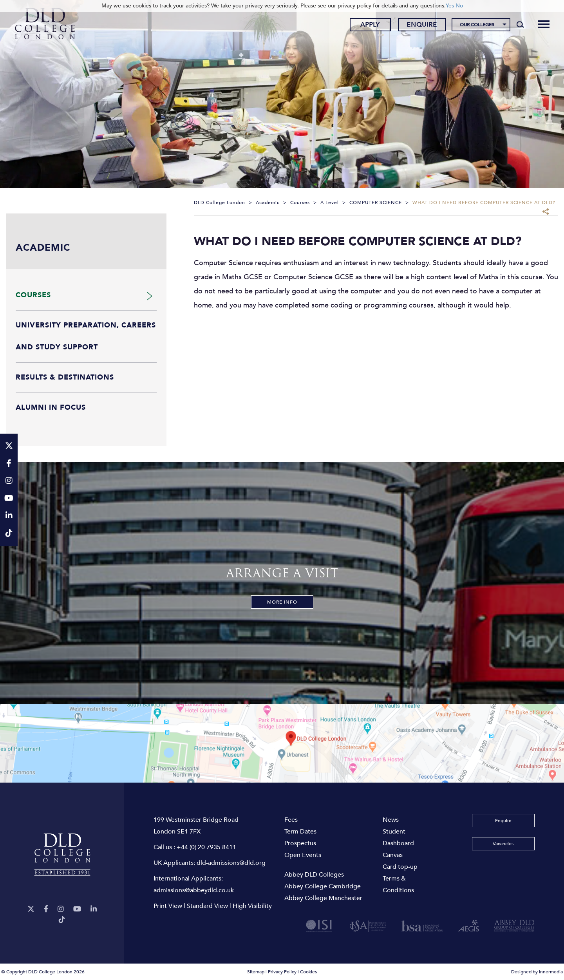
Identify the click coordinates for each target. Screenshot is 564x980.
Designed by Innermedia (537, 972)
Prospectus (300, 843)
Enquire (422, 24)
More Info (282, 602)
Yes (450, 5)
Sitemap (255, 972)
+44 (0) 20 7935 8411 (206, 847)
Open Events (302, 855)
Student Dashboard (398, 837)
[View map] (282, 743)
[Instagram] (61, 909)
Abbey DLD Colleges (314, 874)
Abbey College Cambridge (322, 886)
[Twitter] (31, 909)
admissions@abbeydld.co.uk (194, 890)
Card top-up (400, 866)
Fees (291, 819)
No (459, 5)
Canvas (393, 855)
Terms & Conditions (398, 884)
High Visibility (252, 906)
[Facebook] (46, 909)
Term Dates (300, 831)
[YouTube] (77, 909)
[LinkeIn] (94, 909)
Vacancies (503, 844)
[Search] (520, 24)
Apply (370, 24)
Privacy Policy (282, 972)
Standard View (207, 906)
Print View (168, 906)
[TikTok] (62, 920)
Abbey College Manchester (323, 898)
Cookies (308, 972)
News (391, 819)
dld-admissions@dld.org (231, 863)
